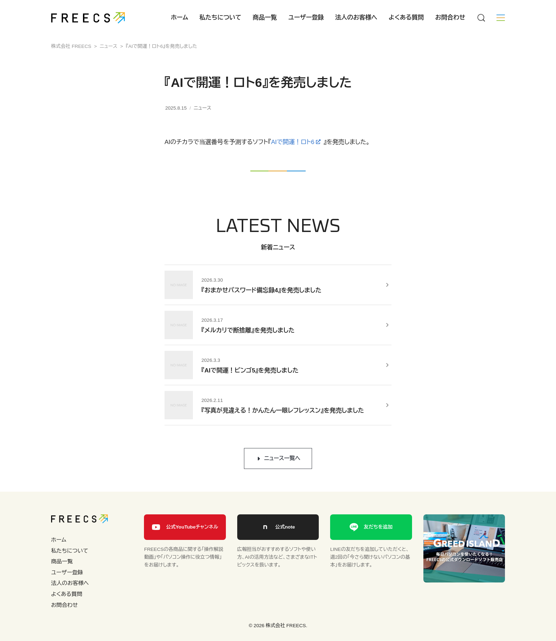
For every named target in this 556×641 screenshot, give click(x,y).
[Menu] (481, 17)
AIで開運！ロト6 (292, 142)
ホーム (179, 17)
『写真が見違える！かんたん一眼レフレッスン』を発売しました (282, 410)
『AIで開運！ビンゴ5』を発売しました (250, 370)
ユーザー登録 (306, 17)
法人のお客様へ (356, 17)
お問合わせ (450, 17)
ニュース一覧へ (282, 458)
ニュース (202, 108)
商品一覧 (265, 17)
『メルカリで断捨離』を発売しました (248, 330)
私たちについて (220, 17)
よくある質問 (406, 17)
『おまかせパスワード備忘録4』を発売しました (261, 290)
